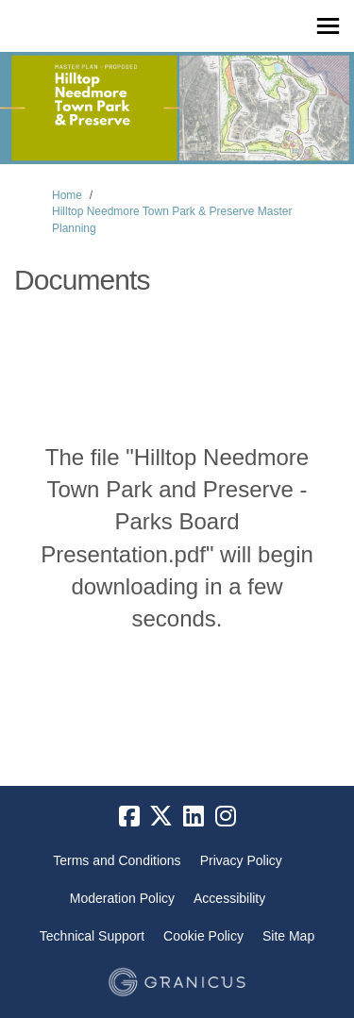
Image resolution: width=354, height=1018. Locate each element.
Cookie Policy (203, 935)
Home (67, 195)
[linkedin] (193, 817)
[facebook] (129, 817)
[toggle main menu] (328, 25)
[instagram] (225, 817)
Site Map (288, 935)
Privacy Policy (241, 860)
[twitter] (161, 817)
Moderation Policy (122, 898)
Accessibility (229, 898)
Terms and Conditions (116, 860)
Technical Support (92, 935)
